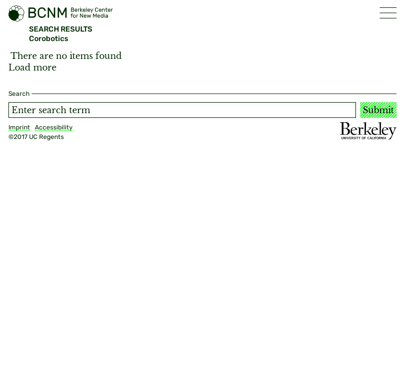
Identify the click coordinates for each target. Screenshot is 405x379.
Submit (378, 110)
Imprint (19, 127)
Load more (32, 67)
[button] (388, 12)
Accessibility (54, 127)
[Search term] (182, 110)
